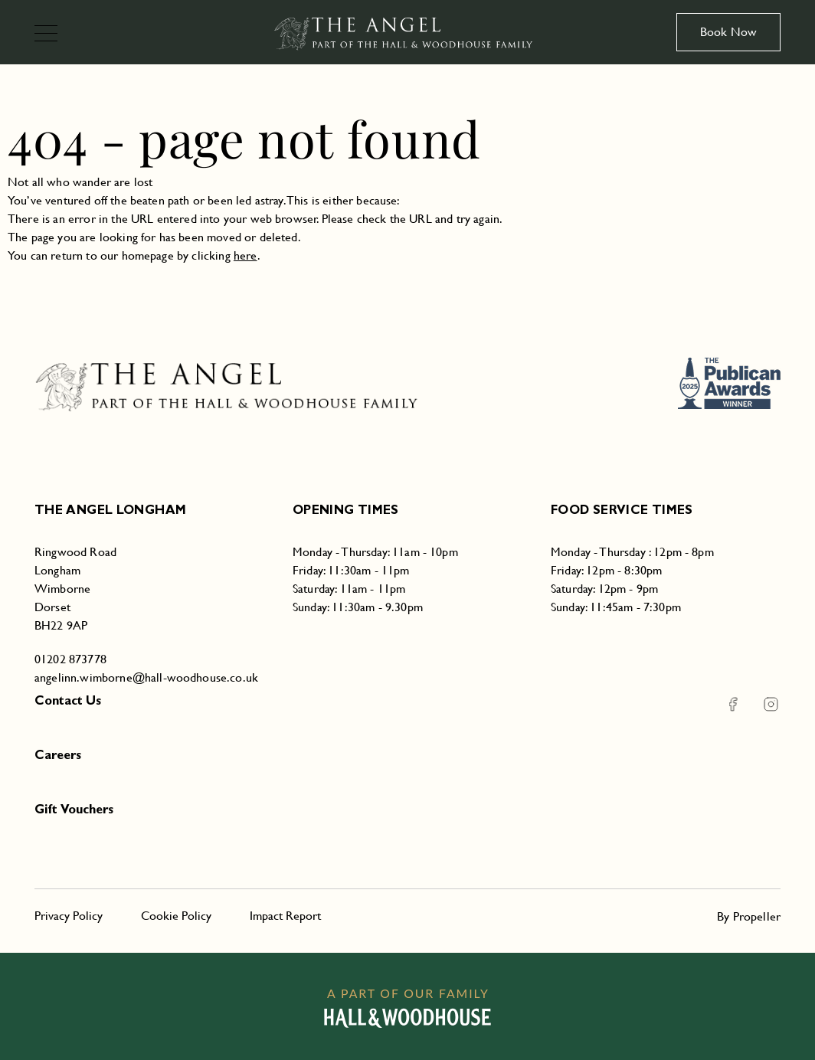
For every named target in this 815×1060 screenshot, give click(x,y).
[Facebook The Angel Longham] (732, 704)
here (245, 255)
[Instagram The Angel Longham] (761, 704)
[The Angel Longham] (407, 32)
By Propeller (749, 916)
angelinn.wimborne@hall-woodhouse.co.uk (146, 677)
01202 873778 (70, 659)
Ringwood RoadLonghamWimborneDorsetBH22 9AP (75, 589)
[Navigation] (52, 34)
